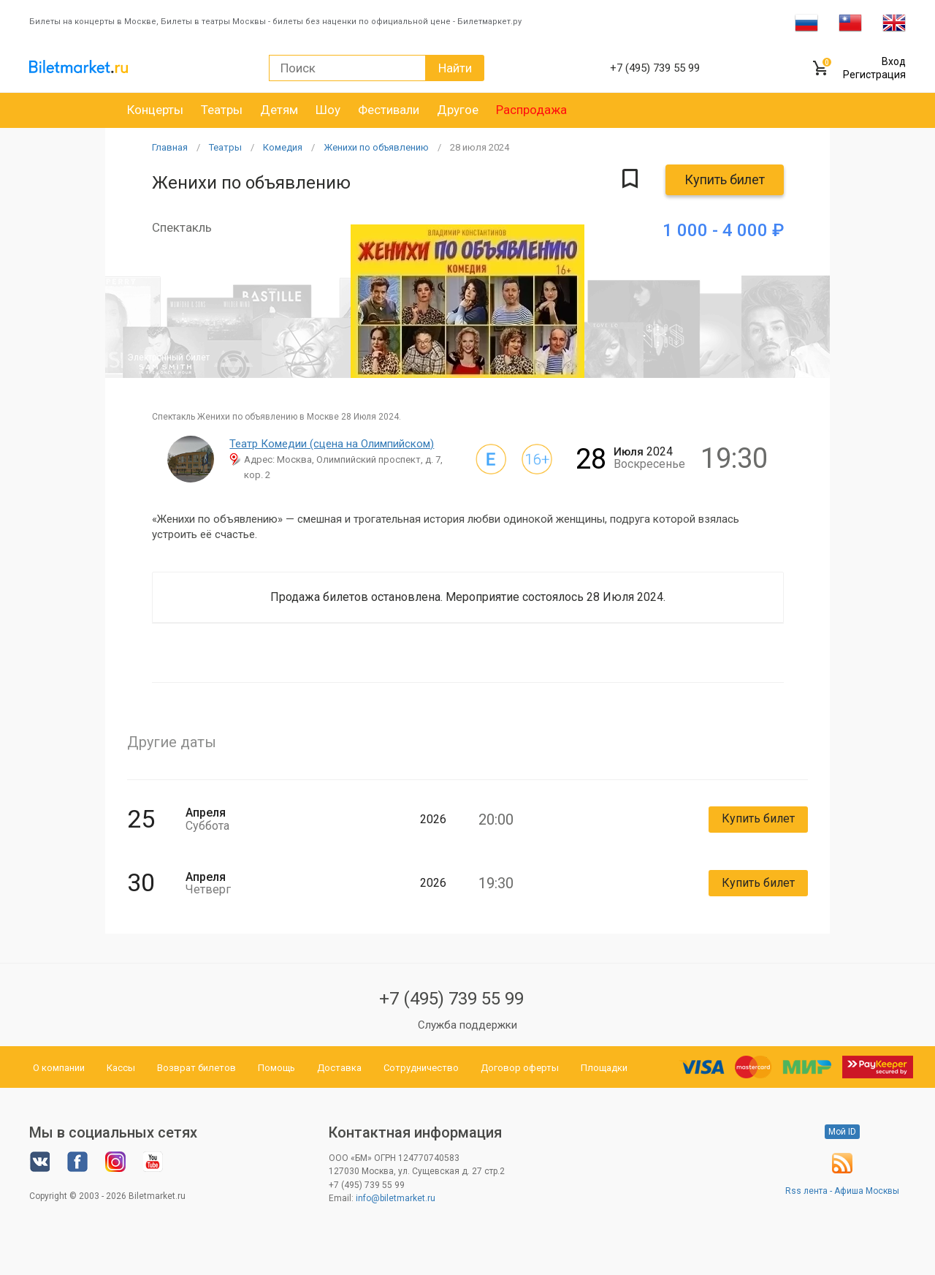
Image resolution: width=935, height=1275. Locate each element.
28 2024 (479, 147)
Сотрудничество (421, 1067)
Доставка (339, 1067)
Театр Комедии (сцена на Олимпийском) (331, 443)
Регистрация (874, 74)
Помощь (276, 1067)
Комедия (282, 147)
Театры (222, 109)
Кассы (121, 1067)
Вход (894, 61)
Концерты (155, 109)
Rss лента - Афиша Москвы (842, 1191)
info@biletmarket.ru (395, 1198)
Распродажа (531, 109)
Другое (457, 109)
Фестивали (388, 109)
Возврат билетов (196, 1067)
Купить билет (724, 179)
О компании (59, 1067)
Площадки (604, 1067)
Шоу (328, 109)
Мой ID (842, 1132)
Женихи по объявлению (376, 147)
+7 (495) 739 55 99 (451, 998)
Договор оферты (520, 1067)
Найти (455, 68)
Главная (170, 147)
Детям (279, 109)
